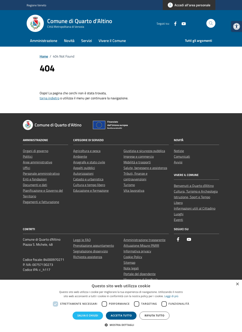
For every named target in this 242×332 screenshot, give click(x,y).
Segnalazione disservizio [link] (90, 251)
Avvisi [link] (178, 162)
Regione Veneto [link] (36, 5)
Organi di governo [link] (35, 150)
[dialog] (121, 306)
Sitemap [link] (129, 262)
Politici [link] (28, 156)
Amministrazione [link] (43, 40)
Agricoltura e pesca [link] (86, 150)
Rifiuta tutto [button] (154, 315)
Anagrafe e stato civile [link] (89, 162)
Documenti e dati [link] (35, 184)
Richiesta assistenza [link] (87, 256)
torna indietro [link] (49, 98)
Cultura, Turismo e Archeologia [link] (196, 191)
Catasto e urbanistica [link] (88, 179)
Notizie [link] (179, 150)
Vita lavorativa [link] (134, 190)
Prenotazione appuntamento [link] (93, 245)
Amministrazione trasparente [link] (144, 239)
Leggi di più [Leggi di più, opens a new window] (171, 296)
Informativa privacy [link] (137, 251)
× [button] (237, 284)
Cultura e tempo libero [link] (89, 184)
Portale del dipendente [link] (140, 273)
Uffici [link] (26, 167)
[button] (121, 325)
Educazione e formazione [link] (91, 190)
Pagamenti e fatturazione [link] (41, 201)
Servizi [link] (86, 40)
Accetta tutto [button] (121, 315)
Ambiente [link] (80, 156)
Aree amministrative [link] (37, 162)
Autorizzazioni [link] (83, 173)
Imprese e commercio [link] (139, 156)
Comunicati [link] (182, 156)
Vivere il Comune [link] (112, 40)
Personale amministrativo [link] (41, 173)
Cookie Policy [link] (133, 256)
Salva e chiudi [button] (87, 315)
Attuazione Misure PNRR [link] (141, 245)
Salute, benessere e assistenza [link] (145, 167)
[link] (236, 26)
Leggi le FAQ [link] (82, 239)
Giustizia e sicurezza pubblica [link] (144, 150)
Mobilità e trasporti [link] (137, 162)
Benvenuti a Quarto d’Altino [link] (194, 185)
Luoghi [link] (178, 214)
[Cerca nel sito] (210, 23)
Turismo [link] (129, 184)
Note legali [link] (131, 268)
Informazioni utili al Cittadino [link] (194, 208)
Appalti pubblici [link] (84, 167)
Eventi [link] (178, 219)
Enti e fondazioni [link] (35, 179)
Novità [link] (69, 40)
